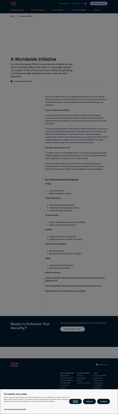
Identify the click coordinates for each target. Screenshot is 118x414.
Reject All (89, 401)
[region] (59, 401)
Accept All (103, 401)
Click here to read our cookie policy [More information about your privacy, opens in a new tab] (15, 409)
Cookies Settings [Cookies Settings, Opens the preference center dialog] (75, 401)
